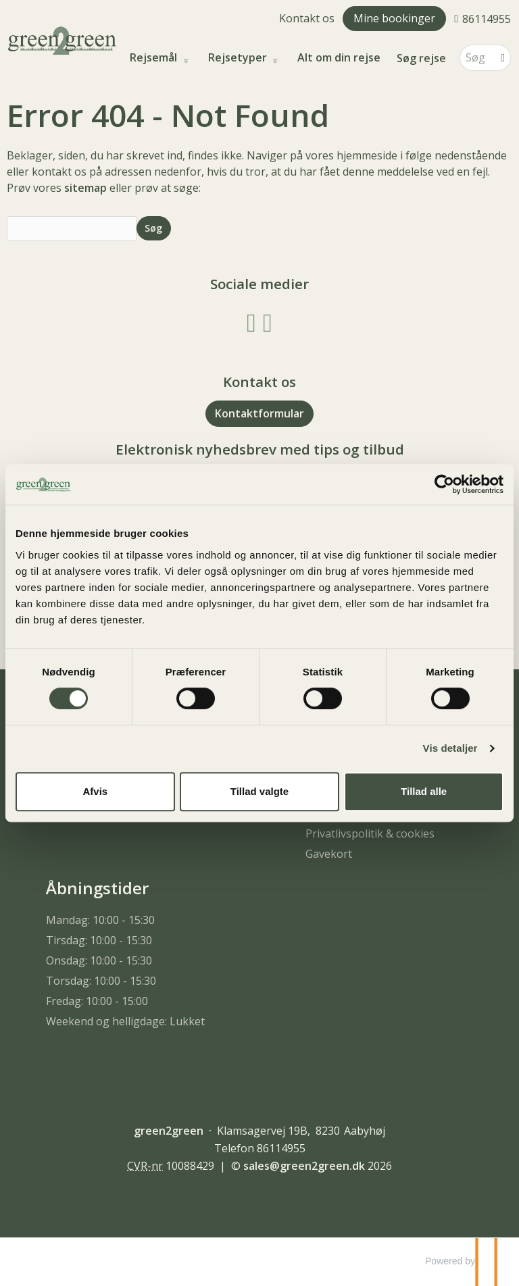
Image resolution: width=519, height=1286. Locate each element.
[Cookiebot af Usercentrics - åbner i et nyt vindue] (444, 484)
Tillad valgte (259, 791)
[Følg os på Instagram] (267, 321)
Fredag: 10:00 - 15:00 (97, 1001)
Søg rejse (421, 58)
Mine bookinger (394, 18)
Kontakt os (307, 18)
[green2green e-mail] (304, 1165)
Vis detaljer (450, 748)
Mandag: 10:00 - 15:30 (100, 919)
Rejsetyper (239, 58)
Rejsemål (155, 58)
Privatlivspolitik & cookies (370, 833)
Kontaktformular (259, 413)
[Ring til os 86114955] (482, 18)
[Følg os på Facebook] (251, 321)
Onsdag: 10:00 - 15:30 (99, 960)
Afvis (94, 791)
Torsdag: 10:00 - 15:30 (101, 980)
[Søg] (475, 57)
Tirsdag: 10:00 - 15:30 (99, 940)
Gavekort (328, 853)
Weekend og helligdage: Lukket (125, 1021)
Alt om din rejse (338, 58)
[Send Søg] (154, 228)
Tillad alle (424, 791)
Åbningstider (97, 888)
